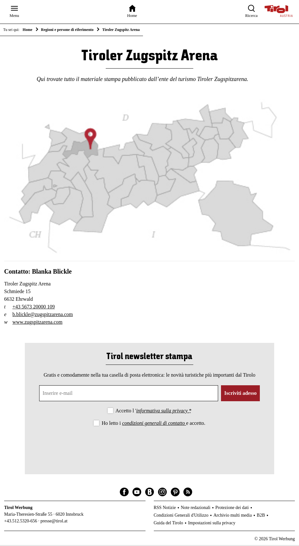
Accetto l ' (154, 411)
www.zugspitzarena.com (37, 323)
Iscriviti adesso (240, 394)
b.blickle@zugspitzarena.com (42, 315)
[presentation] (149, 446)
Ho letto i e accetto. (153, 424)
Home (27, 29)
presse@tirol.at (54, 522)
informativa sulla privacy (162, 411)
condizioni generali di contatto (154, 424)
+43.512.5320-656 (20, 522)
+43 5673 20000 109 (33, 307)
